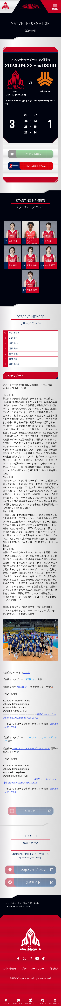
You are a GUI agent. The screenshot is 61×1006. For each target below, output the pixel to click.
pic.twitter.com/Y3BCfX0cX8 (22, 782)
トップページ (12, 903)
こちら (26, 672)
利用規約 (54, 968)
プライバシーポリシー (32, 968)
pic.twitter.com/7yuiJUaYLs (24, 717)
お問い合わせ (9, 968)
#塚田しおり (23, 686)
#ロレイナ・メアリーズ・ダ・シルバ (31, 748)
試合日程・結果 (31, 903)
